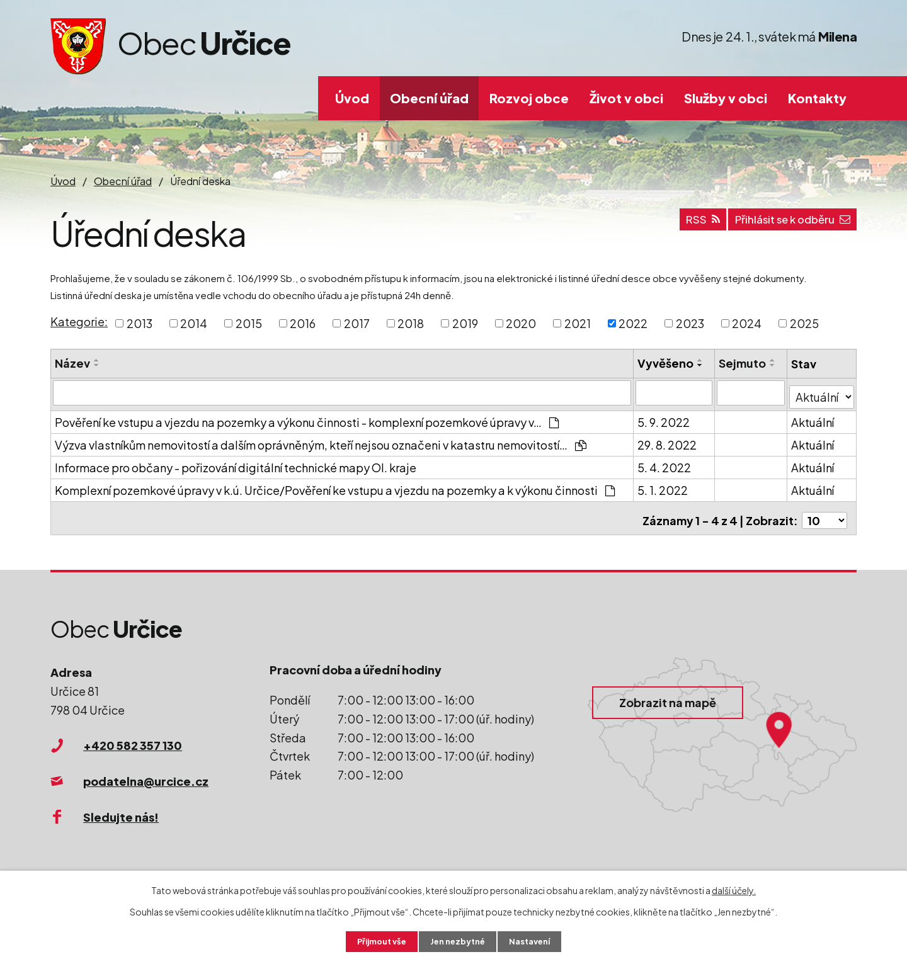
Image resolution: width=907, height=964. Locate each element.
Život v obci (626, 98)
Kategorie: (79, 321)
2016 (303, 323)
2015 (249, 323)
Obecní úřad (429, 98)
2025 (804, 323)
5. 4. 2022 (665, 463)
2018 (410, 323)
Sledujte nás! (121, 808)
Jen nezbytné (458, 940)
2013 (139, 323)
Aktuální (813, 418)
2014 (193, 323)
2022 (633, 323)
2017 (357, 323)
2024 (747, 323)
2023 (690, 323)
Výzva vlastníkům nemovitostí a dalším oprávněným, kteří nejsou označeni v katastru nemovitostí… (320, 440)
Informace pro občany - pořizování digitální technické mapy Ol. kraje (235, 463)
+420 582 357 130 (132, 736)
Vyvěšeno (666, 363)
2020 (521, 323)
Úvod (352, 98)
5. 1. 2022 (663, 486)
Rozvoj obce (529, 98)
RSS (684, 224)
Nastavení (536, 940)
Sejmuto (743, 363)
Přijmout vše (376, 940)
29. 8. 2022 (667, 440)
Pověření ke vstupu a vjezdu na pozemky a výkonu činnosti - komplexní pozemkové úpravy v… (307, 418)
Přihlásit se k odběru (785, 224)
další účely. (734, 889)
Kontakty (817, 98)
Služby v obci (725, 98)
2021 (577, 323)
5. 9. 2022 (664, 418)
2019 (465, 323)
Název (72, 363)
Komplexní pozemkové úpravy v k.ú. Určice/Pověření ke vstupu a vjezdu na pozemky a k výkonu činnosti (335, 486)
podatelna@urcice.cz (145, 772)
